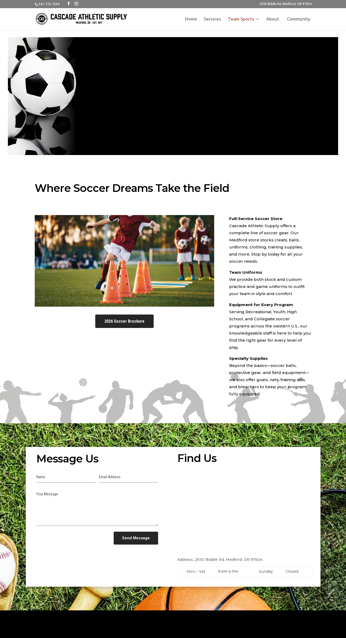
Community (299, 19)
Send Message (136, 538)
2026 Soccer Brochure (124, 321)
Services (212, 19)
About (273, 19)
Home (191, 19)
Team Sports (241, 19)
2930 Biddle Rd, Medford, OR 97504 (285, 4)
